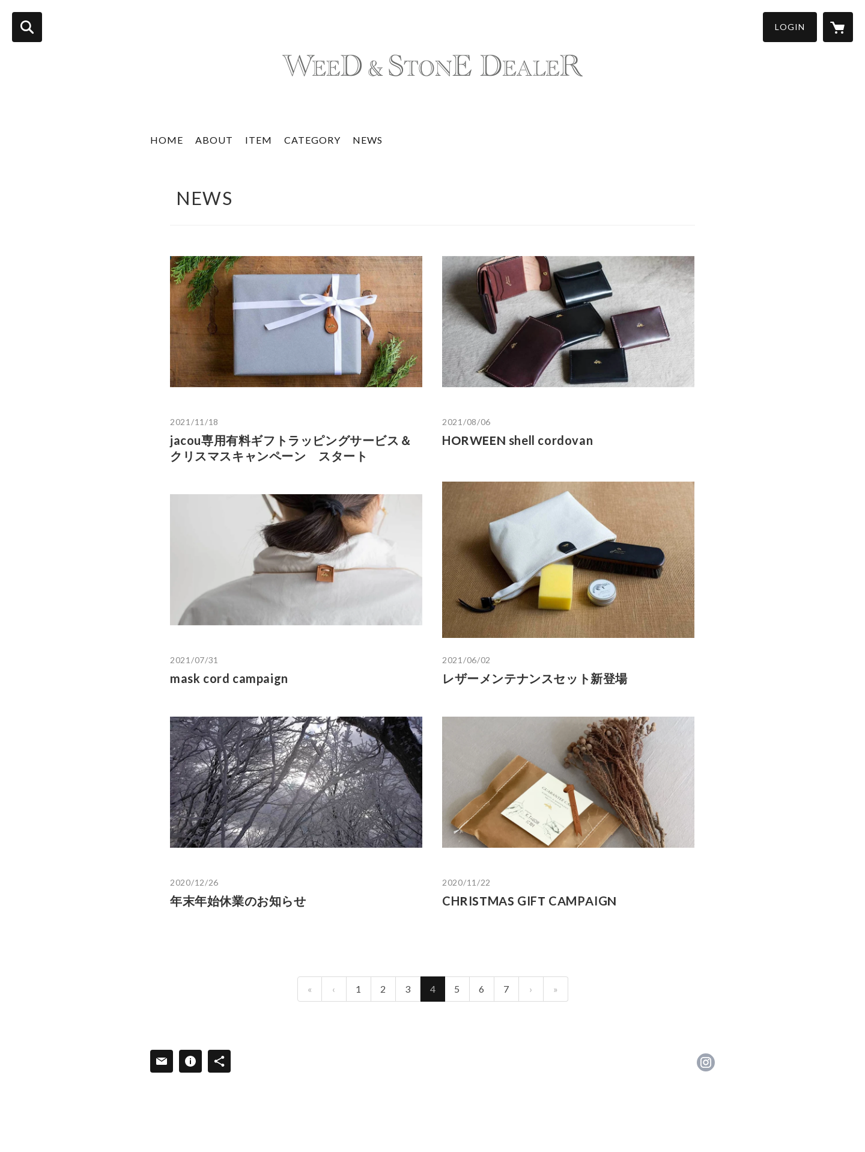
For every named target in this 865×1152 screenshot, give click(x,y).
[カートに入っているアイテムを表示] (838, 27)
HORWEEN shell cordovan (517, 440)
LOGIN (790, 27)
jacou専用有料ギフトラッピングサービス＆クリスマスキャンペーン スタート (290, 448)
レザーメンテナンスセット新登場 (535, 678)
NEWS (368, 140)
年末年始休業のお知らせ (238, 900)
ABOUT (214, 140)
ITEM (258, 140)
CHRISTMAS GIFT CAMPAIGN (529, 900)
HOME (166, 140)
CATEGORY (312, 140)
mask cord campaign (229, 678)
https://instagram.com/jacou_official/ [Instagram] (706, 1062)
